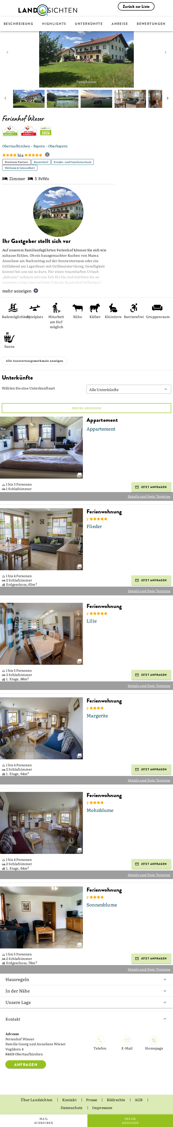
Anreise (120, 24)
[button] (128, 389)
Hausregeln (86, 979)
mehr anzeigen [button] (20, 291)
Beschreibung (18, 24)
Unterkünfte (89, 24)
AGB (139, 1099)
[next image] (166, 52)
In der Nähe (86, 991)
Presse (92, 1099)
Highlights (54, 24)
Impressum (102, 1107)
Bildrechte (116, 1099)
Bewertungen (151, 24)
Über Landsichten (37, 1099)
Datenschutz (72, 1107)
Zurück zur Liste (136, 6)
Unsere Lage (86, 1002)
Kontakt (86, 1019)
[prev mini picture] (5, 99)
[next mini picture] (167, 99)
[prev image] (7, 52)
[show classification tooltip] (49, 155)
